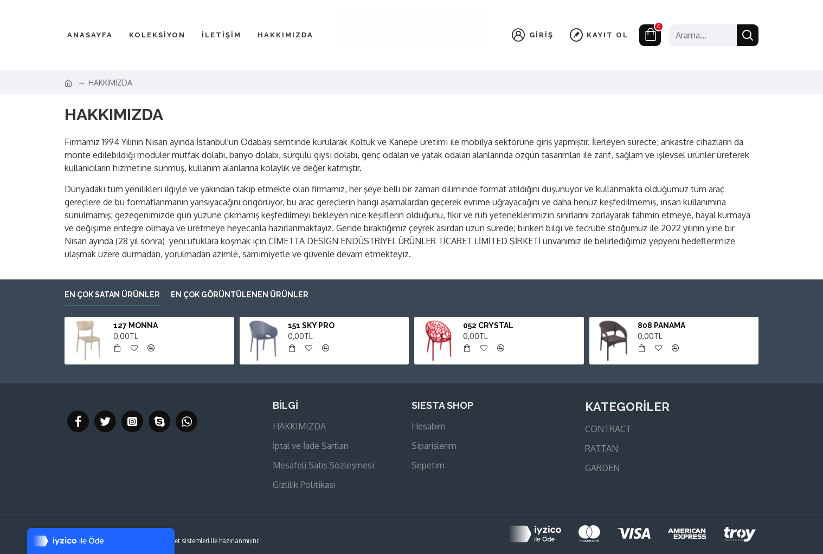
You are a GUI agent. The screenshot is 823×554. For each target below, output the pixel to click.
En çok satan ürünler (112, 294)
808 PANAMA (661, 325)
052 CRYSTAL (488, 325)
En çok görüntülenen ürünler (239, 294)
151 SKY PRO (311, 325)
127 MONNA (135, 325)
